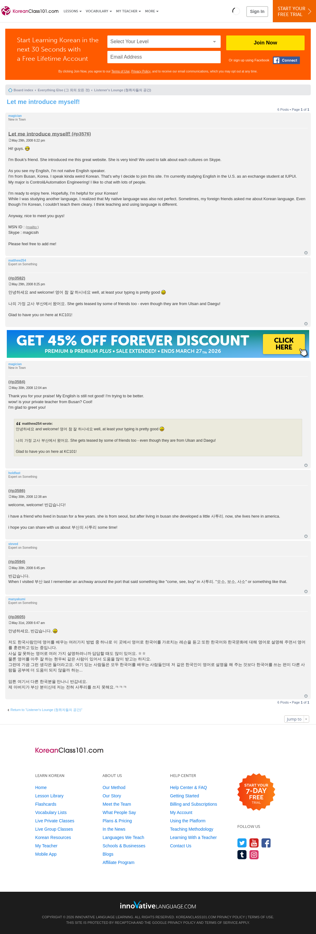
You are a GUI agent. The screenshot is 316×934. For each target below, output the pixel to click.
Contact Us (180, 845)
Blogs (107, 854)
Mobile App (45, 854)
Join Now (265, 43)
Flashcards (45, 804)
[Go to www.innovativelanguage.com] (158, 904)
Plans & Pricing (117, 820)
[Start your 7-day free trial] (256, 792)
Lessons (71, 11)
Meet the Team (116, 804)
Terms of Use (120, 71)
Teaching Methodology (191, 829)
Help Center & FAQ (188, 787)
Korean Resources (53, 837)
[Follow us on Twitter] (242, 843)
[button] (236, 11)
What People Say (119, 812)
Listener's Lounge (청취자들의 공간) (122, 90)
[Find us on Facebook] (266, 843)
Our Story (111, 795)
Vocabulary (97, 11)
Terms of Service (221, 922)
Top (306, 252)
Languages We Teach (123, 837)
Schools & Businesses (123, 845)
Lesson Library (49, 795)
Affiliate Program (118, 862)
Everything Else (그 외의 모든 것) (63, 90)
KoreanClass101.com (196, 917)
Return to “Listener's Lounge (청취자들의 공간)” (46, 710)
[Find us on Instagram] (254, 854)
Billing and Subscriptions (193, 804)
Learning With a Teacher (193, 837)
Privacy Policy (141, 71)
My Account (181, 812)
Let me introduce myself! (43, 101)
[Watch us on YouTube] (254, 843)
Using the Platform (188, 820)
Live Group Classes (54, 829)
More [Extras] (150, 11)
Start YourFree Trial (295, 11)
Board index (23, 90)
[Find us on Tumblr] (242, 854)
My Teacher (126, 11)
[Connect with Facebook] (286, 60)
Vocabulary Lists (51, 812)
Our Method (113, 787)
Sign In (257, 11)
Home (41, 787)
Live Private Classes (54, 820)
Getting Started (184, 795)
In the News (113, 829)
